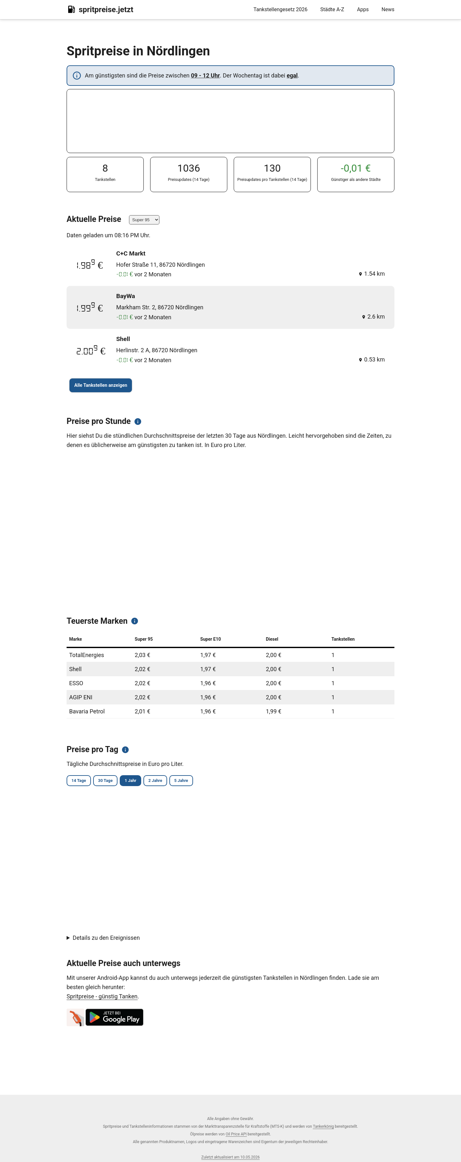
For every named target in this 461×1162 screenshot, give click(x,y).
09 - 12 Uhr (205, 75)
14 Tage (82, 781)
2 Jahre (179, 781)
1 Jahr (147, 781)
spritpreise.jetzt (100, 9)
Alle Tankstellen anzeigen (100, 385)
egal (292, 75)
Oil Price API (236, 1134)
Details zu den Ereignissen (106, 938)
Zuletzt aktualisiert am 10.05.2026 (230, 1157)
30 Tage (115, 781)
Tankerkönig (323, 1126)
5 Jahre (211, 781)
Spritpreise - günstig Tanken (102, 997)
